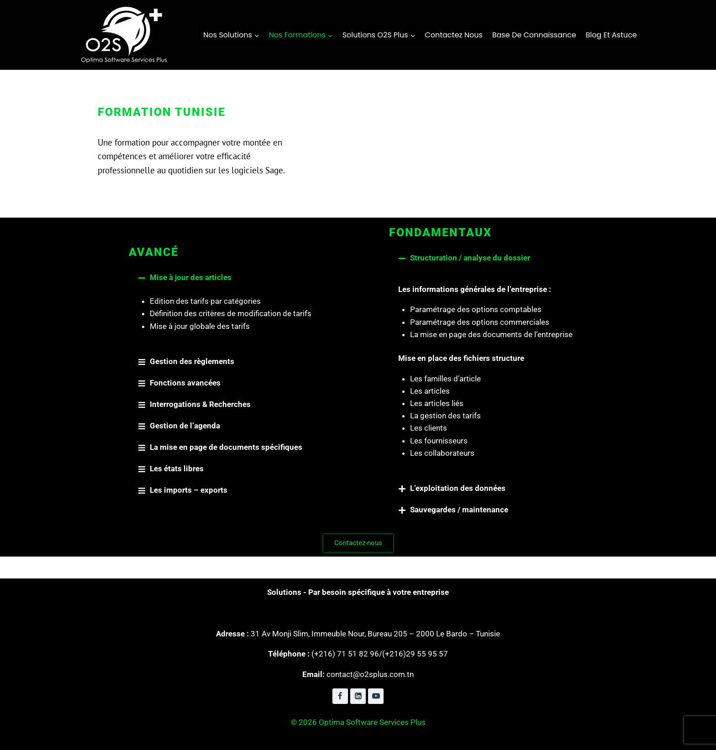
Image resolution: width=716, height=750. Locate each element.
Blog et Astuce (611, 35)
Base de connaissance (534, 35)
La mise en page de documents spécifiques (226, 447)
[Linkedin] (358, 696)
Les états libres (177, 468)
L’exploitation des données (457, 488)
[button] (227, 277)
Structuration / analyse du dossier (470, 257)
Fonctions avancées (185, 382)
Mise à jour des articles (191, 277)
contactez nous (454, 35)
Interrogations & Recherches (200, 404)
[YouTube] (376, 696)
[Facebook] (340, 696)
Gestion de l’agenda (185, 425)
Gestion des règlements (192, 361)
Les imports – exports (188, 490)
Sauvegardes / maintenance (459, 509)
